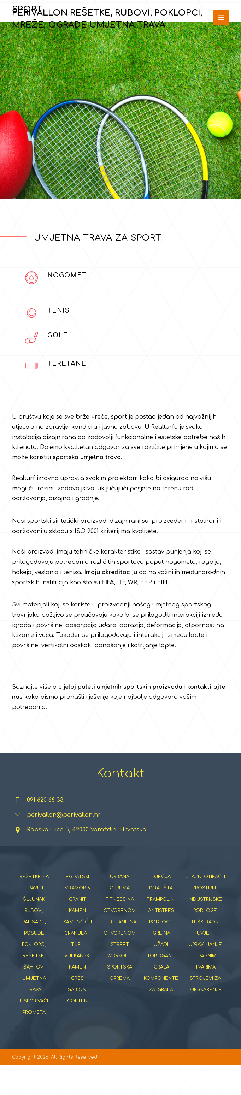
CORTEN (77, 1030)
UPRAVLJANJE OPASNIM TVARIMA (205, 985)
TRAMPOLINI (161, 928)
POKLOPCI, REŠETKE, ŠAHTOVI (34, 985)
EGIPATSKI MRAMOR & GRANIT (77, 917)
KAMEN (77, 939)
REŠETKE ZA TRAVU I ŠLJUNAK (34, 917)
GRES (77, 1007)
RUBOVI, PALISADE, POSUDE (34, 951)
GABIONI (77, 1019)
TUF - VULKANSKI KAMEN (77, 985)
